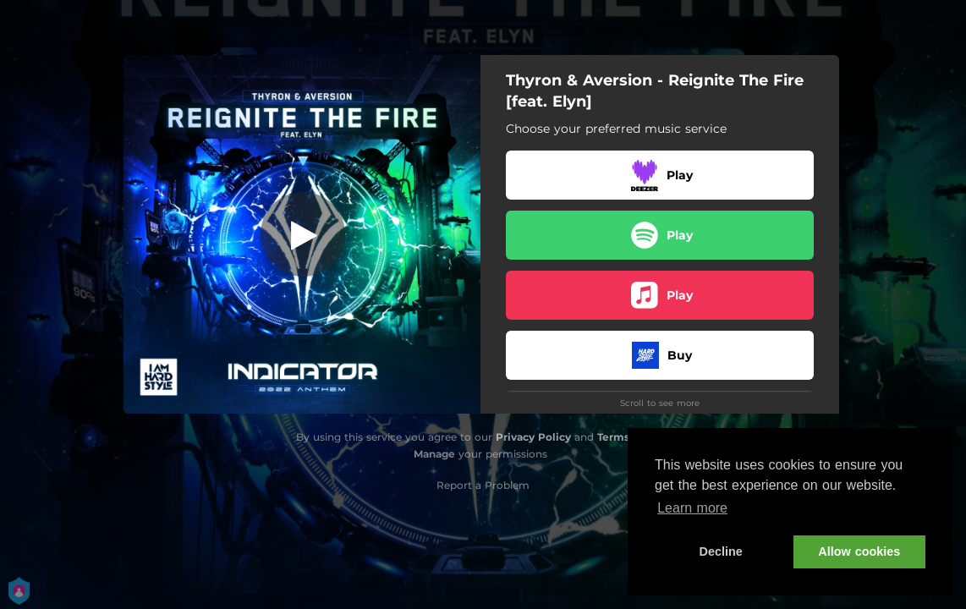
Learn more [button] (692, 508)
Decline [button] (721, 551)
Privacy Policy (533, 437)
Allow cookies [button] (859, 551)
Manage (434, 453)
